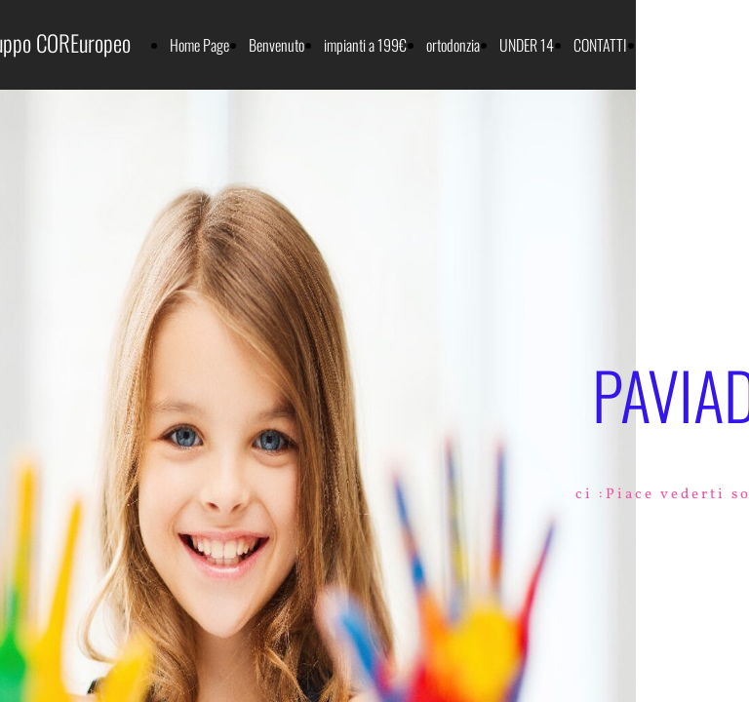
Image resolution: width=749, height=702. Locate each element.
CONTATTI (600, 45)
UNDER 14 (526, 45)
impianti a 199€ (365, 45)
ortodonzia (453, 45)
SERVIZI (668, 45)
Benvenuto (276, 45)
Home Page (199, 45)
